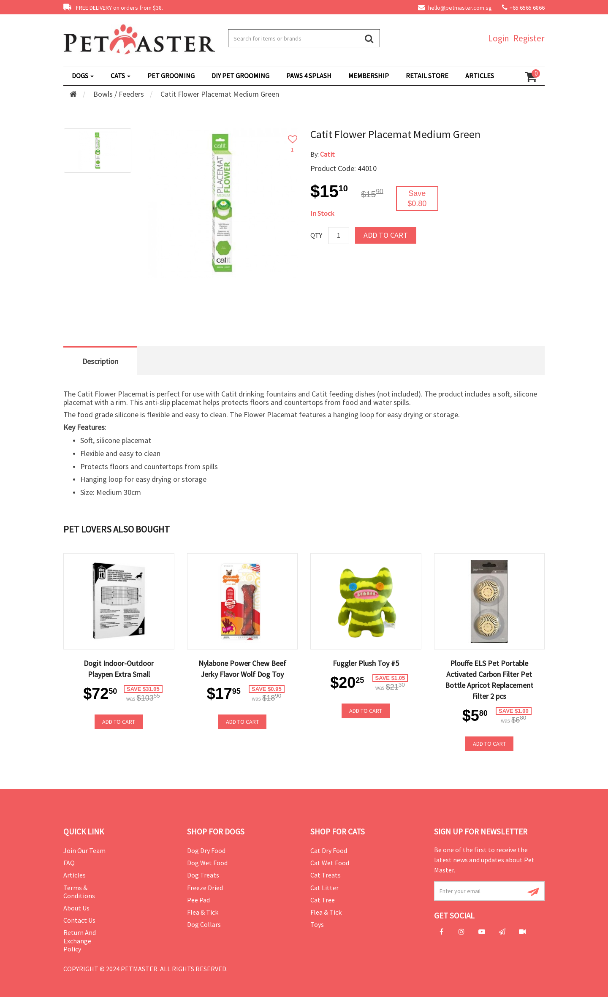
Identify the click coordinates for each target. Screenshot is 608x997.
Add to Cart (386, 235)
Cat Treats (325, 875)
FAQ (69, 862)
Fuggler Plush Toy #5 (366, 663)
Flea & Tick (202, 912)
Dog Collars (204, 924)
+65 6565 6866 (527, 7)
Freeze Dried (205, 887)
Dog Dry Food (206, 850)
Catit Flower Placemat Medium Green (219, 94)
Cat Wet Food (329, 862)
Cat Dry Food (328, 850)
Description (100, 361)
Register (529, 38)
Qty (316, 235)
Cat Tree (322, 900)
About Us (76, 908)
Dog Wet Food (207, 862)
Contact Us (79, 920)
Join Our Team (84, 850)
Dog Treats (203, 875)
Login (498, 38)
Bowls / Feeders (118, 94)
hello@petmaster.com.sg (455, 7)
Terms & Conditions (79, 891)
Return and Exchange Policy (79, 940)
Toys (317, 924)
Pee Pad (198, 900)
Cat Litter (324, 887)
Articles (74, 875)
